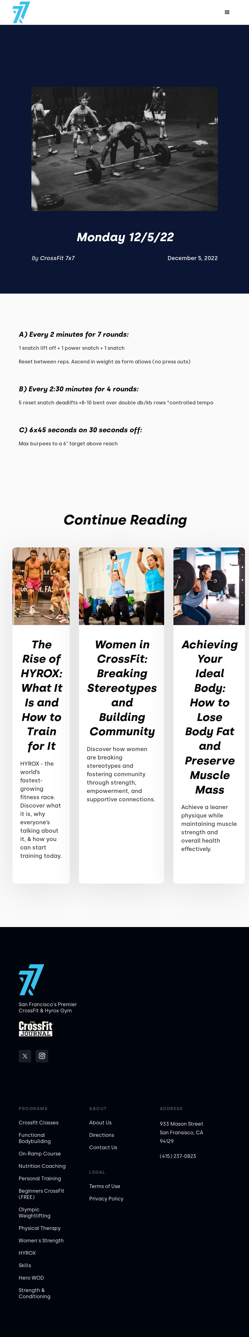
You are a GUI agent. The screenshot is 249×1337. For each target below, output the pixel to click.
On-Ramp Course (40, 1154)
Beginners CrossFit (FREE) (41, 1194)
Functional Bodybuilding (35, 1138)
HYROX (27, 1253)
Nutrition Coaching (42, 1166)
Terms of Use (104, 1186)
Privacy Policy (106, 1199)
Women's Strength (41, 1241)
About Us (100, 1123)
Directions (101, 1135)
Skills (25, 1265)
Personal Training (40, 1179)
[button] (227, 12)
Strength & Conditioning (34, 1293)
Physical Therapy (40, 1228)
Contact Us (103, 1147)
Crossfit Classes (38, 1123)
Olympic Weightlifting (34, 1213)
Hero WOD (31, 1278)
